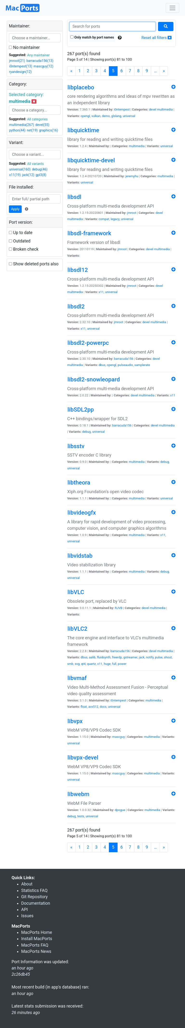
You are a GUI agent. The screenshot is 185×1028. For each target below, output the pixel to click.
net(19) (32, 130)
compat (104, 219)
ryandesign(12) (20, 72)
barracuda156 (123, 358)
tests (80, 816)
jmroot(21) (17, 61)
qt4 (83, 664)
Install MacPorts (36, 938)
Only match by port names (92, 37)
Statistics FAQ (34, 890)
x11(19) (15, 175)
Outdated (19, 241)
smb (70, 664)
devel (152, 109)
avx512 (93, 706)
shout (168, 657)
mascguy (118, 737)
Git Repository (34, 896)
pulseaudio (125, 365)
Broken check (24, 249)
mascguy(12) (43, 66)
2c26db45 (21, 974)
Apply (15, 209)
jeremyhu (131, 176)
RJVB (118, 608)
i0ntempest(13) (20, 66)
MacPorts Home (36, 932)
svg (77, 664)
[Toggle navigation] (172, 8)
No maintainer (24, 47)
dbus (102, 365)
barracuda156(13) (39, 61)
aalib (92, 657)
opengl (85, 116)
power (122, 664)
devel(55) (42, 125)
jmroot (131, 213)
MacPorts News (36, 951)
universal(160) (20, 169)
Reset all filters (156, 37)
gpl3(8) (41, 175)
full (114, 664)
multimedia (165, 109)
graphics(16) (48, 130)
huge (107, 664)
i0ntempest (122, 109)
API (24, 909)
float (84, 706)
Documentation (35, 903)
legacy (115, 219)
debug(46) (39, 169)
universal (129, 116)
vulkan (96, 116)
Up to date (21, 232)
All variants (35, 164)
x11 (101, 292)
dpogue (120, 810)
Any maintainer (38, 55)
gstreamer (130, 657)
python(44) (17, 130)
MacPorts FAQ (34, 945)
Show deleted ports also (34, 264)
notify (150, 657)
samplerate (142, 365)
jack (142, 657)
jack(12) (28, 175)
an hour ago (22, 993)
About (27, 884)
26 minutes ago (26, 1012)
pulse (158, 657)
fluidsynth (104, 657)
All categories (37, 119)
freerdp (117, 657)
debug (86, 431)
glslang (116, 116)
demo (106, 116)
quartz (91, 664)
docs (103, 706)
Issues (27, 915)
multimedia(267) (21, 125)
